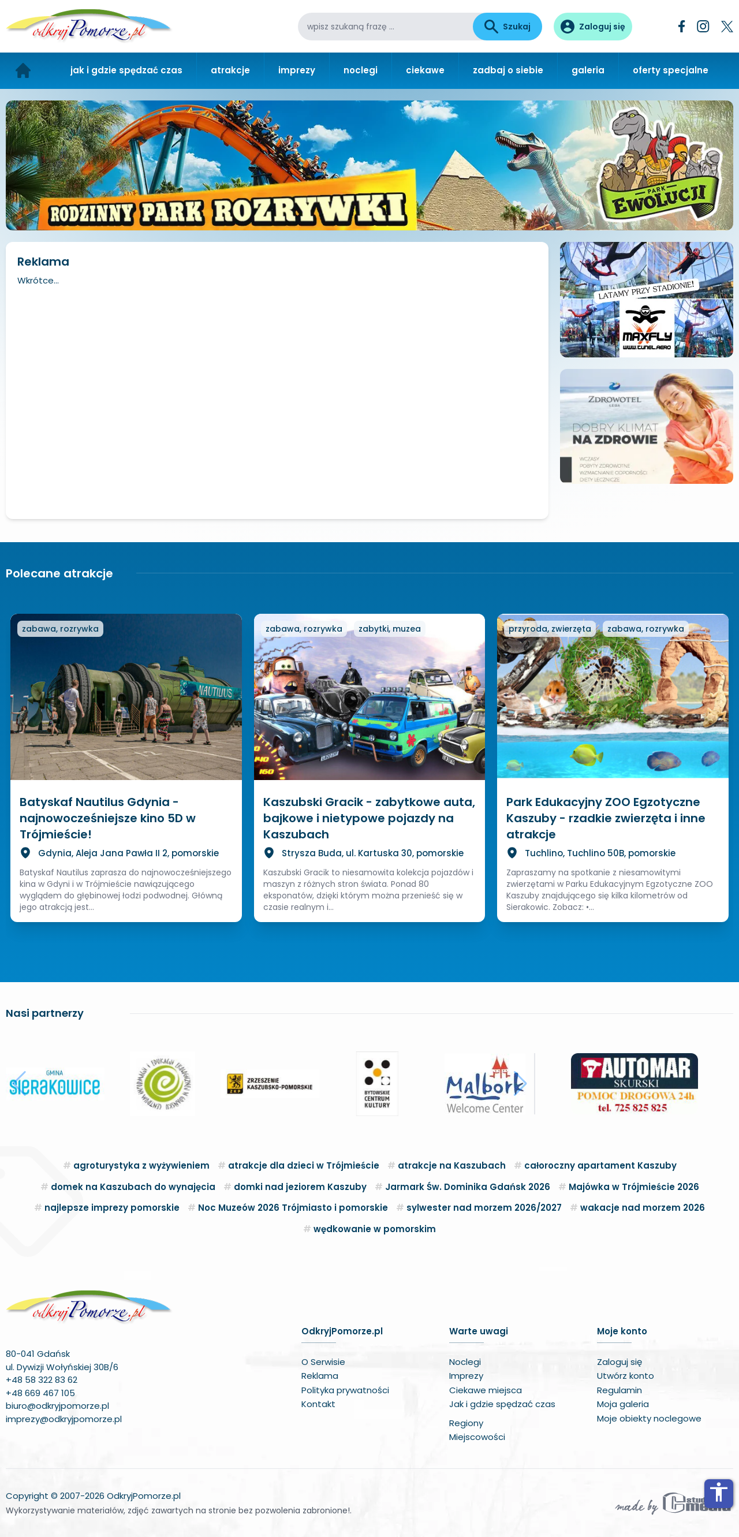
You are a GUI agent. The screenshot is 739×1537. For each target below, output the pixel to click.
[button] (19, 1083)
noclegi (361, 70)
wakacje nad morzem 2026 (642, 1208)
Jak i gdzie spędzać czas (502, 1404)
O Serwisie (323, 1362)
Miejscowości (477, 1437)
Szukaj (507, 26)
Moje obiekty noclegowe (649, 1418)
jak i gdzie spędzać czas (126, 70)
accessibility (718, 1492)
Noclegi (465, 1362)
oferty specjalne (670, 70)
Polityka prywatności (345, 1390)
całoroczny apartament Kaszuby (600, 1165)
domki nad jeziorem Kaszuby (300, 1187)
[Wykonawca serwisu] (673, 1502)
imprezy (296, 70)
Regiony (466, 1423)
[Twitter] (727, 26)
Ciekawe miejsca (485, 1390)
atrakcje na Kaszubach (452, 1165)
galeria (588, 70)
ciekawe (425, 70)
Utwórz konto (625, 1376)
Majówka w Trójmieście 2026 (634, 1187)
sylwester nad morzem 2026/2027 (484, 1208)
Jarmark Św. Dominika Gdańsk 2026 (467, 1187)
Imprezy (466, 1376)
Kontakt (318, 1404)
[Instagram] (703, 26)
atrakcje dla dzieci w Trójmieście (303, 1165)
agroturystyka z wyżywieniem (141, 1165)
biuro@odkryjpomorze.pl (57, 1406)
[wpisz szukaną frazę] (385, 26)
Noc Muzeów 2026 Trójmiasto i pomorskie (293, 1208)
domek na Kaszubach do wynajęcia (133, 1187)
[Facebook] (681, 26)
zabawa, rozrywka (60, 629)
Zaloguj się (619, 1362)
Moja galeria (623, 1404)
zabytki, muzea (390, 629)
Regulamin (619, 1390)
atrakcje (230, 70)
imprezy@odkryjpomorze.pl (64, 1419)
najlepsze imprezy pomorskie (112, 1208)
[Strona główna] (23, 71)
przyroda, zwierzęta (550, 629)
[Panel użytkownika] (593, 26)
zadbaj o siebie (508, 70)
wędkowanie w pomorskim (374, 1229)
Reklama (319, 1376)
